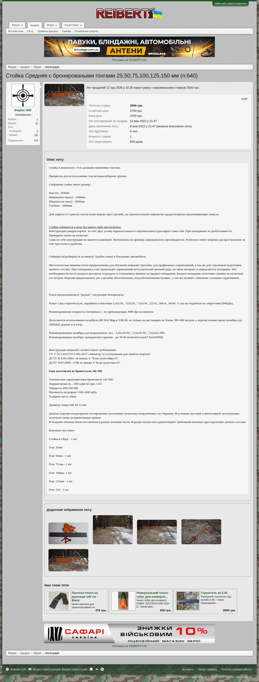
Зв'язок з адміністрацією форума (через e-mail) (60, 669)
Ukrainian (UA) (18, 669)
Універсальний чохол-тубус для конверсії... (152, 594)
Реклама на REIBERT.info (129, 60)
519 (36, 140)
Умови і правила (207, 669)
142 (36, 135)
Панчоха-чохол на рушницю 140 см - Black (85, 596)
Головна (91, 669)
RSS (102, 669)
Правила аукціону (48, 31)
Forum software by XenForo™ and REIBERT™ (204, 677)
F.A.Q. (30, 31)
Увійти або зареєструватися (230, 3)
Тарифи (66, 31)
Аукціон (34, 25)
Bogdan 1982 (23, 110)
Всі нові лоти (15, 31)
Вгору (96, 669)
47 (37, 123)
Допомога (187, 669)
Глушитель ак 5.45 (214, 593)
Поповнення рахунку (86, 31)
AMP (244, 99)
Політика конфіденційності (236, 669)
